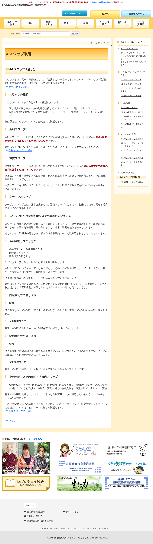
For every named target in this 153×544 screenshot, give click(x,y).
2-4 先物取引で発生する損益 (132, 125)
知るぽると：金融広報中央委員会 (29, 10)
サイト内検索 (15, 34)
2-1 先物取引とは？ (129, 107)
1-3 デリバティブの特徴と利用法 (132, 89)
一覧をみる (36, 439)
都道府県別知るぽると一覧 (40, 520)
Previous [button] (4, 460)
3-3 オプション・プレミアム (132, 152)
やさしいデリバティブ (131, 42)
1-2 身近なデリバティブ (131, 84)
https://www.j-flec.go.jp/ (100, 2)
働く (30, 23)
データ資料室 (140, 23)
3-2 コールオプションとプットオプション (132, 144)
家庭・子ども (49, 23)
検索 (76, 34)
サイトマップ (72, 511)
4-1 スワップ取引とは (130, 177)
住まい (67, 23)
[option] (10, 458)
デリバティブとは (18, 86)
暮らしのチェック (122, 23)
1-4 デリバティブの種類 (131, 96)
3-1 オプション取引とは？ (132, 139)
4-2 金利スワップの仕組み (132, 182)
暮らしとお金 (12, 23)
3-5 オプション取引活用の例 (132, 163)
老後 (85, 23)
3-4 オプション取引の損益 (132, 158)
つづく (12, 420)
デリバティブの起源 (129, 48)
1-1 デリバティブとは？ (131, 79)
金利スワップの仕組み (20, 150)
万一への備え (104, 23)
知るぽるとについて (75, 13)
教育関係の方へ (136, 14)
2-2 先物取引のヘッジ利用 (132, 112)
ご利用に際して (34, 516)
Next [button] (47, 460)
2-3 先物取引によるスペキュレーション (132, 118)
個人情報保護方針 (36, 511)
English (30, 505)
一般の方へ (105, 14)
